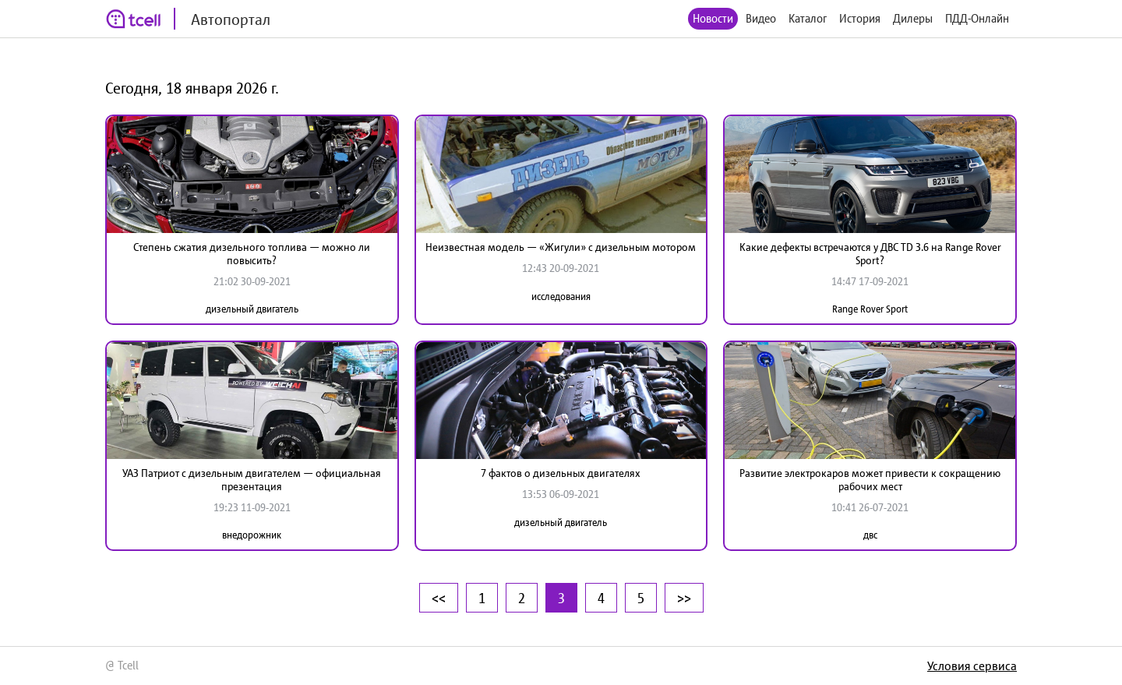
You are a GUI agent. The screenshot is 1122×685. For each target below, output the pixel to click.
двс (870, 535)
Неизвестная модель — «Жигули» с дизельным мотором (560, 247)
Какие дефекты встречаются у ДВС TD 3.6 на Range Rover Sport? (870, 254)
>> (684, 597)
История (859, 18)
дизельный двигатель (252, 309)
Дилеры (913, 18)
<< (439, 597)
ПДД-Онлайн (977, 18)
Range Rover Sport (870, 309)
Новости (713, 18)
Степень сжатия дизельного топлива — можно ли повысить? (251, 254)
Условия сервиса (972, 665)
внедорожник (251, 535)
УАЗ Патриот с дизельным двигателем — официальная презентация (251, 480)
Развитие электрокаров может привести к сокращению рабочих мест (869, 480)
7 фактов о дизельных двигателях (560, 473)
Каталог (808, 18)
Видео (761, 18)
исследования (561, 296)
